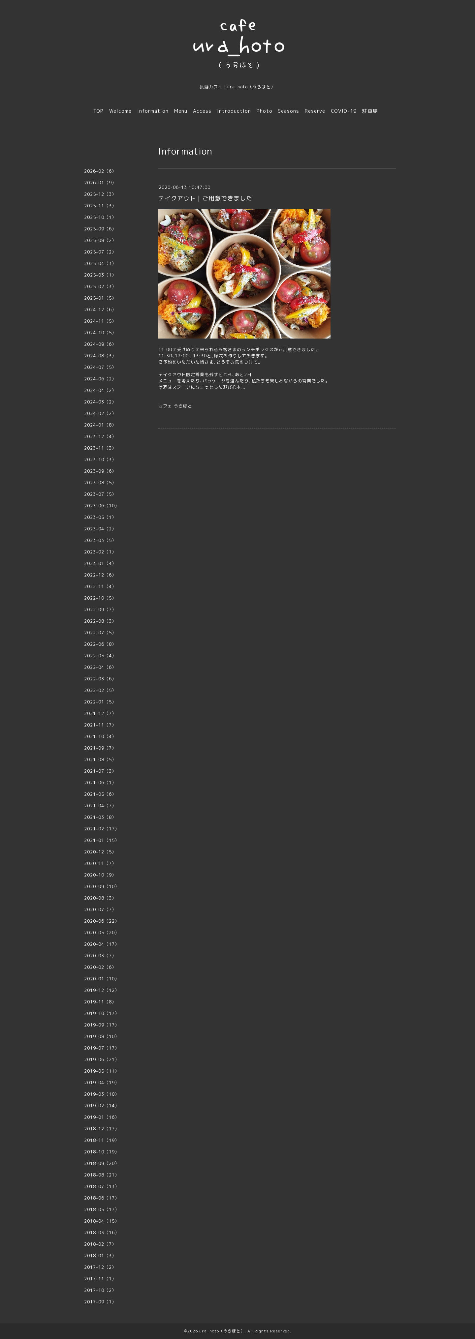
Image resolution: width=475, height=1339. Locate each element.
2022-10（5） (100, 598)
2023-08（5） (100, 483)
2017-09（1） (100, 1302)
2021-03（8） (100, 817)
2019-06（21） (101, 1059)
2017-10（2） (100, 1290)
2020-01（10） (101, 979)
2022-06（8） (100, 644)
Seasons (288, 110)
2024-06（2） (100, 379)
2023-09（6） (100, 471)
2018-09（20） (101, 1163)
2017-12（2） (100, 1267)
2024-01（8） (100, 425)
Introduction (234, 110)
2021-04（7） (100, 806)
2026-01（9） (100, 183)
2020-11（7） (100, 863)
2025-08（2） (100, 240)
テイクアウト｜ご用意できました (205, 198)
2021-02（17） (101, 829)
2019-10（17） (101, 1013)
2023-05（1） (100, 517)
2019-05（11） (101, 1071)
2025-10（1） (100, 217)
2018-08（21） (101, 1175)
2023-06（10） (101, 506)
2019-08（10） (101, 1036)
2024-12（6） (100, 309)
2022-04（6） (100, 667)
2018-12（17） (101, 1129)
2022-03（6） (100, 679)
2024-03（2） (100, 402)
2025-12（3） (100, 194)
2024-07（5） (100, 367)
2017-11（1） (100, 1279)
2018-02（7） (100, 1244)
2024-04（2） (100, 390)
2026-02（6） (100, 171)
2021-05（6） (100, 794)
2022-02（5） (100, 690)
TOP (98, 110)
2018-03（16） (101, 1232)
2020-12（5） (100, 852)
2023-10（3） (100, 459)
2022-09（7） (100, 609)
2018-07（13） (101, 1186)
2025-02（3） (100, 286)
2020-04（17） (101, 944)
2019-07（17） (101, 1048)
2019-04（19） (101, 1083)
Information (153, 110)
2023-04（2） (100, 529)
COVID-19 (344, 110)
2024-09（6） (100, 344)
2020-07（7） (100, 909)
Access (202, 110)
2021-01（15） (101, 840)
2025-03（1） (100, 275)
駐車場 (370, 110)
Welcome (120, 110)
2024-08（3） (100, 356)
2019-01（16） (101, 1117)
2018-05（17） (101, 1209)
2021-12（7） (100, 713)
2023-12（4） (100, 436)
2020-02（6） (100, 967)
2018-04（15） (101, 1221)
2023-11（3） (100, 448)
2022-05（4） (100, 656)
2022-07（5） (100, 633)
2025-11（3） (100, 206)
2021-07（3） (100, 771)
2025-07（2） (100, 252)
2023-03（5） (100, 540)
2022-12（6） (100, 575)
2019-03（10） (101, 1094)
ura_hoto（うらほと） (222, 1331)
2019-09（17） (101, 1025)
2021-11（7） (100, 725)
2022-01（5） (100, 702)
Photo (264, 110)
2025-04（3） (100, 263)
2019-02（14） (101, 1106)
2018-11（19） (101, 1140)
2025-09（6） (100, 229)
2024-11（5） (100, 321)
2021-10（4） (100, 736)
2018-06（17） (101, 1198)
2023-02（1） (100, 552)
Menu (180, 110)
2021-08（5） (100, 759)
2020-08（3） (100, 898)
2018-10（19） (101, 1152)
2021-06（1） (100, 783)
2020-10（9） (100, 875)
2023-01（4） (100, 563)
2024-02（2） (100, 413)
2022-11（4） (100, 586)
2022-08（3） (100, 621)
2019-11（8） (100, 1002)
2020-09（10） (101, 886)
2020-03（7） (100, 956)
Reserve (315, 110)
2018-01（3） (100, 1256)
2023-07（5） (100, 494)
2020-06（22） (101, 921)
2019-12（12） (101, 990)
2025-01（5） (100, 298)
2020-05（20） (101, 933)
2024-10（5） (100, 333)
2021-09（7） (100, 748)
